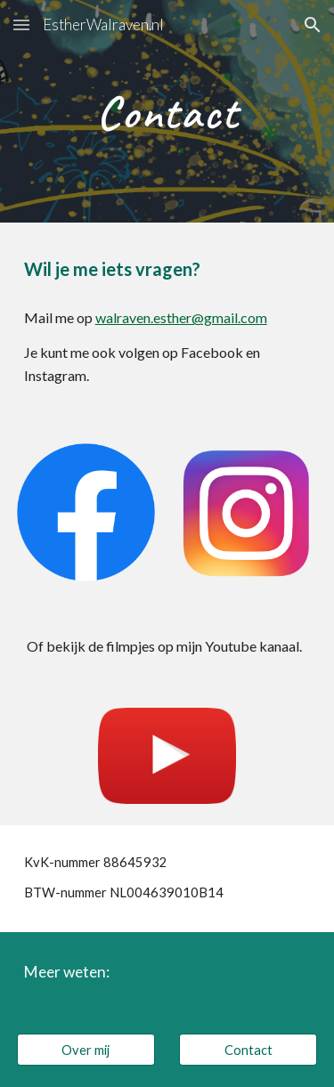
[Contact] (248, 1049)
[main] (167, 111)
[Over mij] (86, 1049)
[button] (21, 24)
